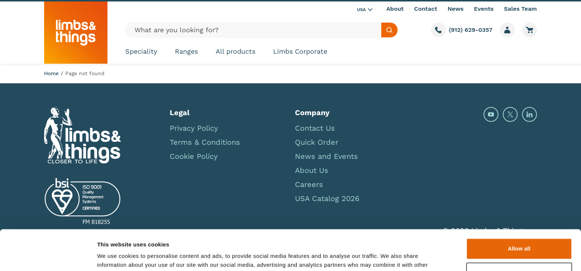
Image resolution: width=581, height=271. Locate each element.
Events (484, 8)
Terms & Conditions (205, 142)
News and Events (326, 156)
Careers (309, 184)
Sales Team (520, 8)
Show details (114, 256)
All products (235, 51)
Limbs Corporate (300, 51)
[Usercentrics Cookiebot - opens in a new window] (48, 256)
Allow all (519, 211)
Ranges (186, 51)
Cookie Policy (194, 156)
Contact (425, 8)
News (456, 8)
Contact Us (315, 128)
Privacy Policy (194, 128)
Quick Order (316, 142)
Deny (519, 235)
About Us (311, 170)
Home (51, 73)
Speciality (141, 51)
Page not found (84, 73)
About (395, 8)
